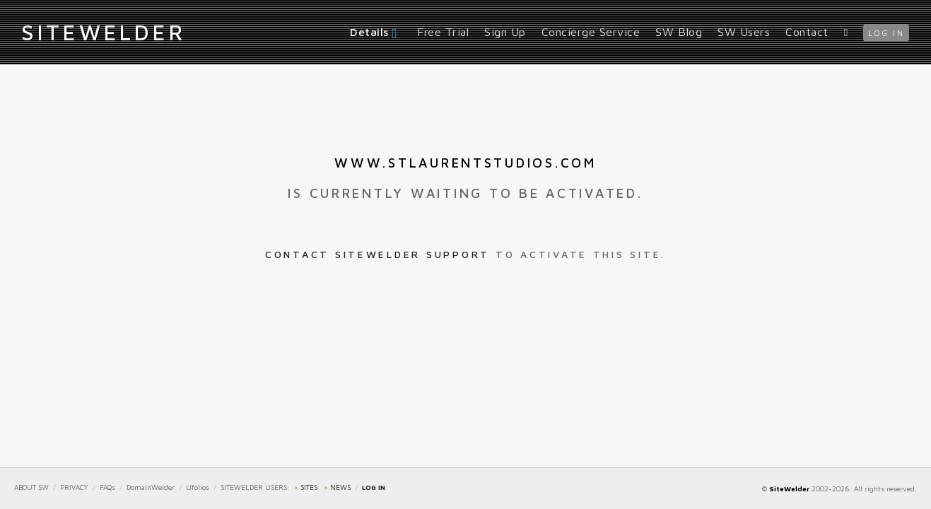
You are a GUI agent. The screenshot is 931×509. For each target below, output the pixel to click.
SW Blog (678, 31)
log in (886, 32)
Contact (806, 31)
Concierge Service (590, 31)
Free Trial (443, 31)
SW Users (744, 31)
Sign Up (505, 31)
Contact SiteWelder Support (377, 254)
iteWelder (103, 32)
